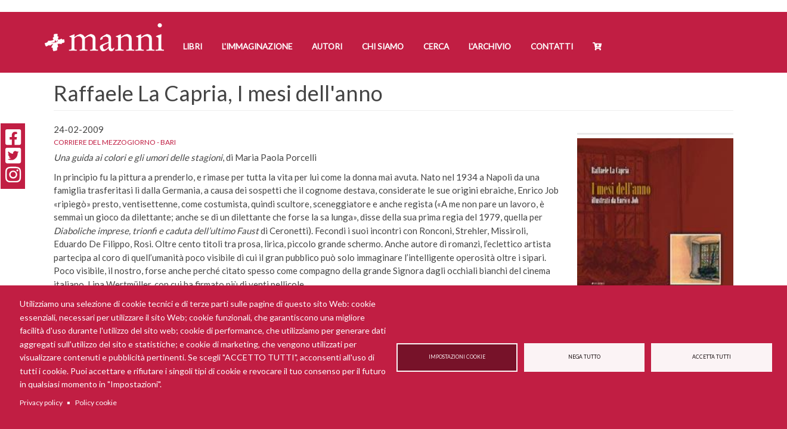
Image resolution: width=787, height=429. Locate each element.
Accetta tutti (711, 357)
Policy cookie (96, 402)
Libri (192, 46)
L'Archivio (490, 46)
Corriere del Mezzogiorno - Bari (115, 142)
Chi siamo (383, 46)
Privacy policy (41, 402)
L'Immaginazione (257, 46)
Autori (327, 46)
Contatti (552, 46)
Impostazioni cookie (457, 357)
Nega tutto (584, 357)
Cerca (436, 46)
